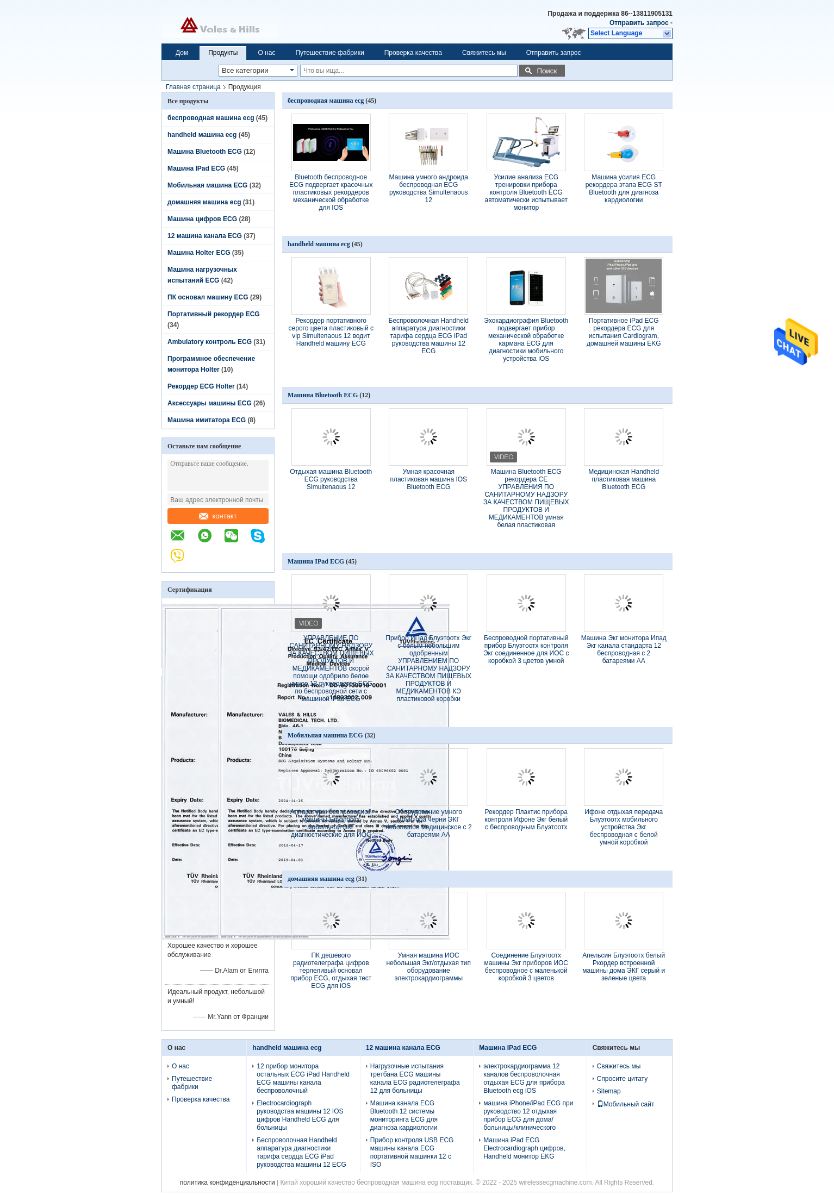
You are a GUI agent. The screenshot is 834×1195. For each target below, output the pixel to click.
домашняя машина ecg (204, 202)
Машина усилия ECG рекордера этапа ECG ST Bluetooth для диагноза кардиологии (624, 188)
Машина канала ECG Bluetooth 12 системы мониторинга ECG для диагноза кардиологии (404, 1115)
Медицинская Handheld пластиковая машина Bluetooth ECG (623, 479)
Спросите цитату (622, 1079)
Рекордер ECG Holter (201, 386)
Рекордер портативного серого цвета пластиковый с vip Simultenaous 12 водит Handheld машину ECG (331, 332)
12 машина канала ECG (204, 236)
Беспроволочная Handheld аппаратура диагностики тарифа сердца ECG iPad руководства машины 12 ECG (429, 336)
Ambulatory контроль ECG (209, 342)
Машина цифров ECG (202, 219)
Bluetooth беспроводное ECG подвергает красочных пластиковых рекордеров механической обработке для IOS (330, 192)
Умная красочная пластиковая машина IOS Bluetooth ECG (428, 479)
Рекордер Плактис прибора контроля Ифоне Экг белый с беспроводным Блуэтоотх (526, 819)
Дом (182, 53)
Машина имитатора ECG (206, 420)
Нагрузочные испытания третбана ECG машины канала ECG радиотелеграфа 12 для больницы (415, 1078)
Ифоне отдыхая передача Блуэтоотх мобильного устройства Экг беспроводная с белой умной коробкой (623, 827)
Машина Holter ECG (198, 252)
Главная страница (193, 87)
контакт (217, 516)
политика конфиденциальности (227, 1182)
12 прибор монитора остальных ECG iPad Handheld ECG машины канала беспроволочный (303, 1078)
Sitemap (609, 1091)
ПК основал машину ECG (207, 297)
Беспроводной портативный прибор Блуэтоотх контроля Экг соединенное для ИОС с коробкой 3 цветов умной (526, 649)
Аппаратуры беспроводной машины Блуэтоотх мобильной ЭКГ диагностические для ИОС (331, 823)
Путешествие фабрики (329, 53)
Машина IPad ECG (196, 168)
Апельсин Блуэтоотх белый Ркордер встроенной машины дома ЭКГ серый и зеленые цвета (623, 967)
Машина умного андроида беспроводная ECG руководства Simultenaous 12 (428, 188)
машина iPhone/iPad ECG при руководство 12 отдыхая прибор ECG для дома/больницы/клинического (528, 1115)
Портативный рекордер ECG (213, 314)
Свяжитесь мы (484, 53)
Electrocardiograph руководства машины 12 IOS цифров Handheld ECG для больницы (300, 1115)
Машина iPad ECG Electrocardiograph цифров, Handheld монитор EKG (524, 1148)
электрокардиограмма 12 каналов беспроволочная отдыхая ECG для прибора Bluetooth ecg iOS (523, 1078)
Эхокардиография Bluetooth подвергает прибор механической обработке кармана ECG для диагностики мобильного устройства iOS (526, 339)
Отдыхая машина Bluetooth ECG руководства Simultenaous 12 (331, 479)
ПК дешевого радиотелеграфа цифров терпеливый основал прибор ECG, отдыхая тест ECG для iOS (330, 971)
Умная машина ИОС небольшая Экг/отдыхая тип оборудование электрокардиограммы (428, 967)
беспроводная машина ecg (210, 118)
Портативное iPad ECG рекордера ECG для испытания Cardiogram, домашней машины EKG (624, 332)
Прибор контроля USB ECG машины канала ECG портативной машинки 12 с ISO (412, 1152)
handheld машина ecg (201, 135)
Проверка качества (413, 53)
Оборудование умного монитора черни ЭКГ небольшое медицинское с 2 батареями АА (428, 823)
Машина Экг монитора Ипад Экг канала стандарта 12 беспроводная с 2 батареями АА (624, 649)
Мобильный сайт (626, 1104)
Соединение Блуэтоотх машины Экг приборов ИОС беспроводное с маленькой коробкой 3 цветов (526, 967)
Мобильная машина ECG (207, 185)
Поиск (547, 71)
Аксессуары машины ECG (209, 403)
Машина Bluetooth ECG (204, 151)
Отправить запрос (639, 23)
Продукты (223, 53)
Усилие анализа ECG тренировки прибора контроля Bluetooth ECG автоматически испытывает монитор (526, 192)
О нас (266, 53)
